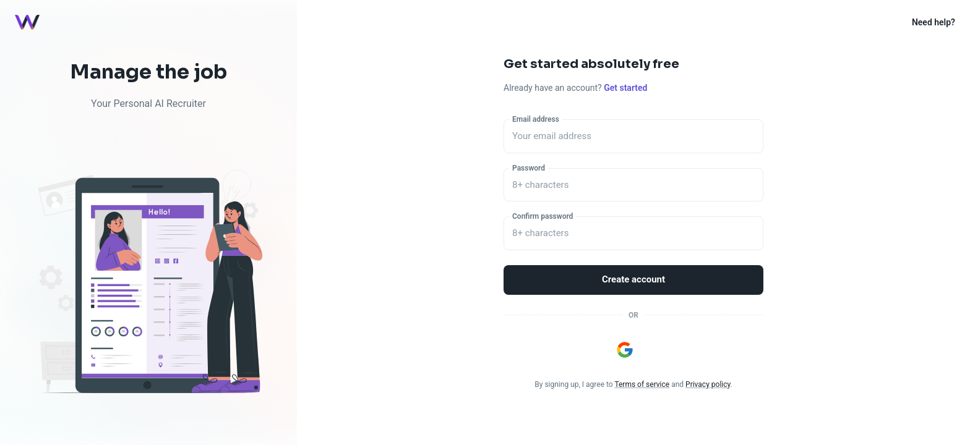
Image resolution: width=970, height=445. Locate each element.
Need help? (933, 22)
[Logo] (27, 22)
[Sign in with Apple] (651, 350)
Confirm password (542, 216)
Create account (633, 280)
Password (528, 167)
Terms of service (641, 384)
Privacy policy (708, 384)
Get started (625, 88)
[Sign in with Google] (625, 350)
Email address (535, 119)
